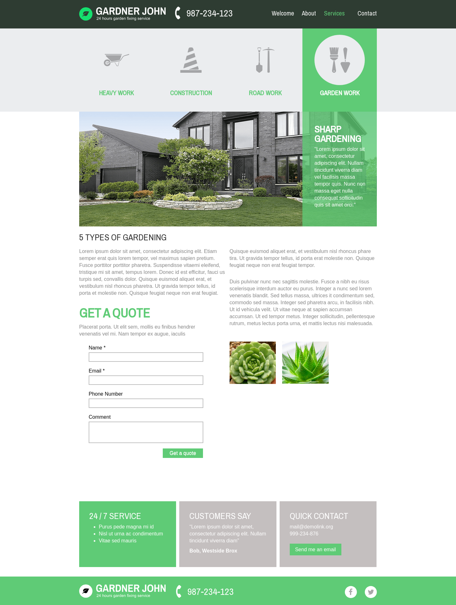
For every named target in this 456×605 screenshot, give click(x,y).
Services (334, 13)
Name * (97, 347)
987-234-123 (210, 13)
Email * (97, 370)
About (309, 13)
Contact (367, 13)
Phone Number (106, 394)
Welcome (283, 13)
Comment (100, 417)
